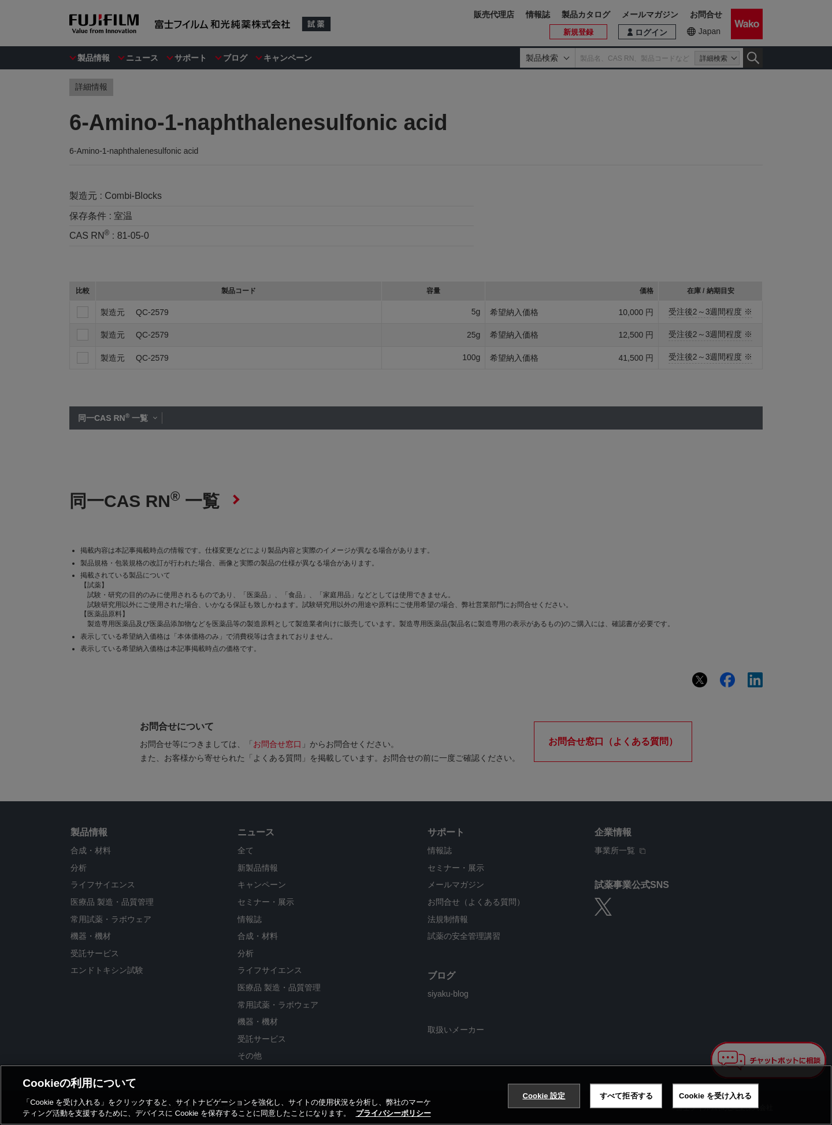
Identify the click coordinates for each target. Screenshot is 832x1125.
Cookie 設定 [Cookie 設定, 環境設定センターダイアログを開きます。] (543, 1095)
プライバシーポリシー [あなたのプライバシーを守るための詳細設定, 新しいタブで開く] (393, 1113)
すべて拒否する (626, 1095)
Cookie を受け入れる (715, 1095)
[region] (416, 1095)
